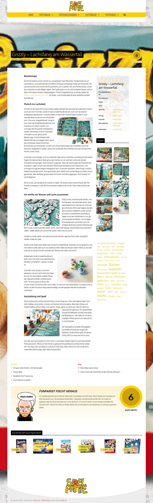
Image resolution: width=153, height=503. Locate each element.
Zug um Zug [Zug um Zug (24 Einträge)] (101, 299)
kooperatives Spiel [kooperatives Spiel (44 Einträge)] (107, 272)
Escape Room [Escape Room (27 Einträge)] (102, 253)
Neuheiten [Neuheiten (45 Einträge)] (119, 276)
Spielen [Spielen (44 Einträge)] (101, 291)
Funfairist (15, 62)
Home (30, 15)
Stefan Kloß (116, 112)
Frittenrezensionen (69, 15)
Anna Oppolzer (118, 109)
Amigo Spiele (117, 116)
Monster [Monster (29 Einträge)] (108, 277)
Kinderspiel (116, 126)
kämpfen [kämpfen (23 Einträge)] (122, 273)
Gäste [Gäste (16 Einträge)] (118, 260)
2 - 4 (114, 98)
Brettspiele (15, 59)
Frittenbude (92, 15)
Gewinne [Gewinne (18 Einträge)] (100, 260)
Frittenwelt (112, 15)
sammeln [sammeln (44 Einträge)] (116, 284)
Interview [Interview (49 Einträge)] (102, 264)
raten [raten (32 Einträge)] (112, 280)
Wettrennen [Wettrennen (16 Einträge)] (123, 292)
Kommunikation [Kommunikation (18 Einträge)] (102, 269)
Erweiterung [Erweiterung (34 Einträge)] (117, 250)
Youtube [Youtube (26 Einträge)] (111, 296)
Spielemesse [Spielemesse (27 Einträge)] (118, 288)
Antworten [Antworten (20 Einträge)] (106, 247)
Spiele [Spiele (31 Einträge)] (108, 288)
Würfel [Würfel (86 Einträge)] (101, 296)
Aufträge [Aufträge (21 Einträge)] (100, 250)
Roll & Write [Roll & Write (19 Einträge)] (120, 281)
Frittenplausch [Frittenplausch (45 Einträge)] (111, 256)
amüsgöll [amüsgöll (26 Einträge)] (121, 243)
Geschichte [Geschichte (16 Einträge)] (124, 257)
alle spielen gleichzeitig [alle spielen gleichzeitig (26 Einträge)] (106, 243)
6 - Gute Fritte (117, 129)
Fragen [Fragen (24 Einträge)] (99, 257)
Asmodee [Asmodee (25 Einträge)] (120, 246)
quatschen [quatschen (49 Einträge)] (102, 280)
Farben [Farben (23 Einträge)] (119, 253)
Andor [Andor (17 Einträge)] (99, 247)
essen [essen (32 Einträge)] (112, 253)
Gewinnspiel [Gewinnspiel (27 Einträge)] (110, 260)
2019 (114, 92)
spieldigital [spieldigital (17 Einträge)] (100, 288)
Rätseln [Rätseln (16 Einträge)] (107, 285)
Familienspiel (117, 123)
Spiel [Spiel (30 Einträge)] (125, 284)
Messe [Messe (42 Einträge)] (100, 276)
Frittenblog (46, 15)
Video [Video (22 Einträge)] (116, 292)
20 (113, 102)
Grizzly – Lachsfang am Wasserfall (36, 95)
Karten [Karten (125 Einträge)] (114, 264)
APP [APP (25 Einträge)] (113, 246)
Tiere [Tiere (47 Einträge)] (109, 291)
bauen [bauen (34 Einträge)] (107, 250)
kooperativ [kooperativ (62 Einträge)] (115, 269)
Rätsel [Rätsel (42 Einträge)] (100, 284)
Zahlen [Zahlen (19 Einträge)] (118, 296)
